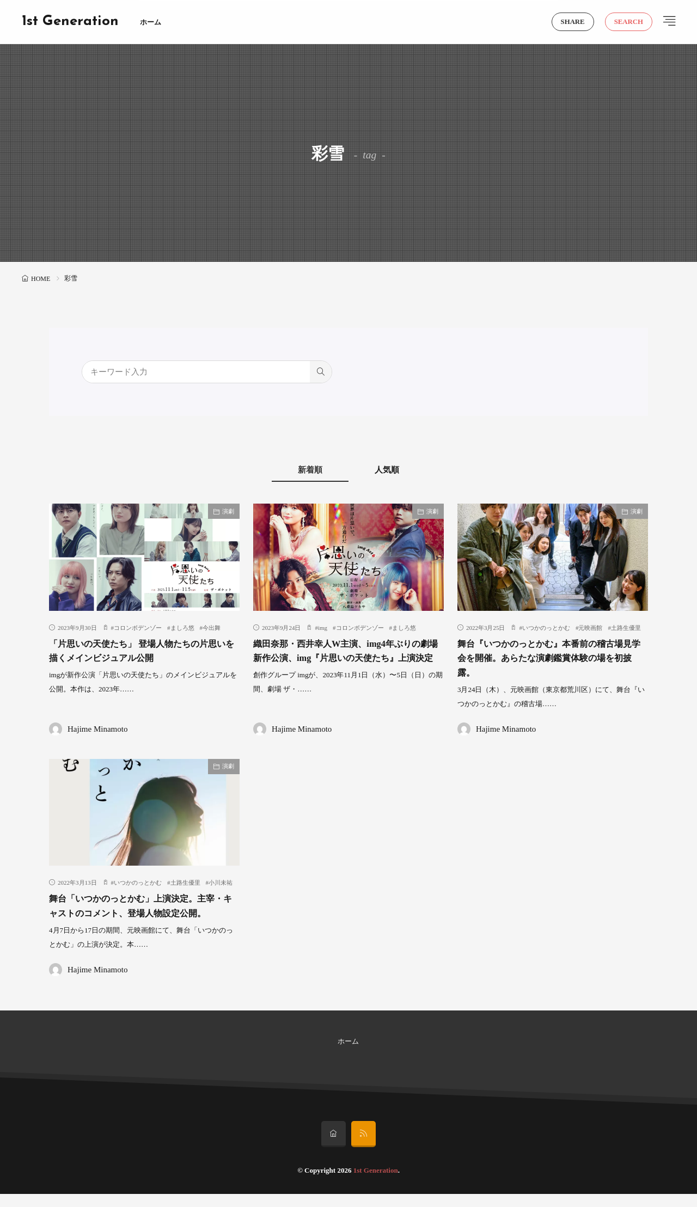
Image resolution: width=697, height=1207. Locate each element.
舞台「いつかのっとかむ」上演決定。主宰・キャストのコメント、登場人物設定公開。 (142, 912)
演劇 (228, 511)
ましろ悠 (182, 627)
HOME (40, 279)
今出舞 (212, 627)
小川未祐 (221, 882)
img (322, 627)
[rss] (363, 1147)
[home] (333, 1147)
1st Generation (70, 22)
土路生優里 (626, 627)
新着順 (305, 469)
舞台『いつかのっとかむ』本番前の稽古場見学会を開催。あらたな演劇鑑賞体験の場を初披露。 (550, 658)
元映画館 (590, 627)
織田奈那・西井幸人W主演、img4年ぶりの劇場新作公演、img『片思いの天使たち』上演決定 (346, 658)
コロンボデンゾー (138, 627)
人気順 (392, 469)
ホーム (150, 22)
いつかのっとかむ (546, 627)
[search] (321, 372)
